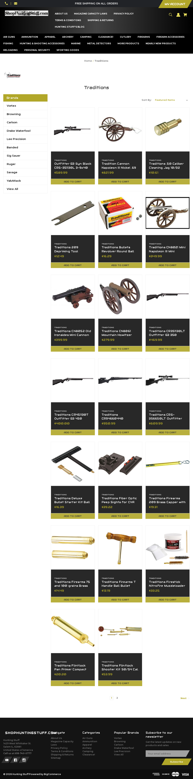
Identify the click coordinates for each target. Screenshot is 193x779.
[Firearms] (144, 37)
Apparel (87, 744)
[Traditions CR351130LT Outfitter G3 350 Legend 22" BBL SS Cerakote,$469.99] (167, 297)
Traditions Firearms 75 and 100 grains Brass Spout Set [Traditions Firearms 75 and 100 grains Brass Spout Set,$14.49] (72, 585)
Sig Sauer (13, 155)
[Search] (170, 16)
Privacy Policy (59, 748)
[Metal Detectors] (99, 43)
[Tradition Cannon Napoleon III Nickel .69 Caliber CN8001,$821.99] (120, 129)
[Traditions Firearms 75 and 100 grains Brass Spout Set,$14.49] (73, 547)
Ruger (11, 164)
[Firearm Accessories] (170, 37)
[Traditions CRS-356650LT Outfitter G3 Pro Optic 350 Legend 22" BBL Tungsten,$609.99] (167, 380)
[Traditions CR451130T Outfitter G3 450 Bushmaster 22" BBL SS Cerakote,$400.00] (73, 380)
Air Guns (87, 738)
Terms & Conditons (62, 751)
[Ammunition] (29, 37)
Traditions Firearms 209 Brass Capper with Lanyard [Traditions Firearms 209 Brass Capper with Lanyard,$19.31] (167, 502)
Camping (87, 751)
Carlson (12, 122)
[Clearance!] (106, 37)
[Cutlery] (125, 37)
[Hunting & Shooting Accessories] (42, 43)
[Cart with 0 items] (185, 16)
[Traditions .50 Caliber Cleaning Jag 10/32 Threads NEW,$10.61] (167, 129)
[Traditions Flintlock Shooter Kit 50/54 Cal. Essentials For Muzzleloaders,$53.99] (120, 631)
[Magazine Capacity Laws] (90, 13)
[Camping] (86, 37)
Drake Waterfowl (19, 130)
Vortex (11, 105)
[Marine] (76, 43)
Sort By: (147, 99)
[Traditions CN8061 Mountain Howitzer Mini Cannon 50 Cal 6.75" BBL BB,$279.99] (120, 297)
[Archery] (68, 37)
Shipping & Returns (62, 754)
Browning (14, 114)
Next (185, 698)
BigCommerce (52, 774)
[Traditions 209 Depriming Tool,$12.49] (73, 213)
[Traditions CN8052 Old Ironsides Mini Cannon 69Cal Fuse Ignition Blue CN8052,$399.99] (73, 297)
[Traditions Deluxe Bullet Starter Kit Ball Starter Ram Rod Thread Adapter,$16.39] (73, 464)
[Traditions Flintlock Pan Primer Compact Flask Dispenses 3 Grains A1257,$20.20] (73, 631)
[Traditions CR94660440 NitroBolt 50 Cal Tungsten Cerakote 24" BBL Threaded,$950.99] (120, 380)
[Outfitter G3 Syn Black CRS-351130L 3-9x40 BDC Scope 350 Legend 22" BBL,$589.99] (73, 129)
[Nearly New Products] (161, 43)
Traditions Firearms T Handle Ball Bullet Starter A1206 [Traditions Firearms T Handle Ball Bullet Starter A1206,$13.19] (119, 585)
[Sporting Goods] (67, 50)
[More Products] (128, 43)
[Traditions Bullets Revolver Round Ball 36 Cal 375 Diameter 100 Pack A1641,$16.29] (120, 213)
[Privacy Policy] (124, 13)
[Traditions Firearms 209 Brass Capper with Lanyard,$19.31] (167, 464)
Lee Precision (16, 139)
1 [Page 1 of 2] (111, 697)
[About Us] (61, 13)
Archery (87, 748)
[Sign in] (178, 16)
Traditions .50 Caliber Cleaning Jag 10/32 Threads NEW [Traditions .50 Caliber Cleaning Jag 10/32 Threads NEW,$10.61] (166, 167)
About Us (56, 738)
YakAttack (14, 180)
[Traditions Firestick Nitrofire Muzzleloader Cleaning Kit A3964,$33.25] (167, 547)
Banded (12, 147)
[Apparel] (50, 37)
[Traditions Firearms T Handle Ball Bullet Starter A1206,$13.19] (120, 547)
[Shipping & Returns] (100, 20)
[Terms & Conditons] (68, 20)
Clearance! (88, 754)
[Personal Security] (37, 50)
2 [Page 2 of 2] (117, 697)
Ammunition (89, 741)
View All (12, 189)
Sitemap (56, 757)
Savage (12, 172)
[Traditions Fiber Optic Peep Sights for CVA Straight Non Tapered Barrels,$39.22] (120, 464)
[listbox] (171, 100)
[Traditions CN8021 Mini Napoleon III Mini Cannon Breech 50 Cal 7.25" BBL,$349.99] (167, 213)
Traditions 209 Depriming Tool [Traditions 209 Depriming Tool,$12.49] (66, 249)
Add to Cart (73, 181)
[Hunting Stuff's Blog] (70, 27)
